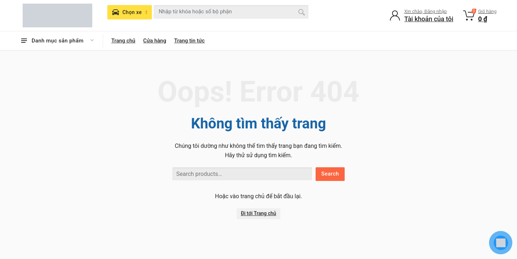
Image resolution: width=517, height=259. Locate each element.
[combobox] (231, 12)
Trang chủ (123, 40)
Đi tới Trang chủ (258, 213)
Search (330, 174)
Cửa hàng (154, 40)
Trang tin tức (189, 40)
